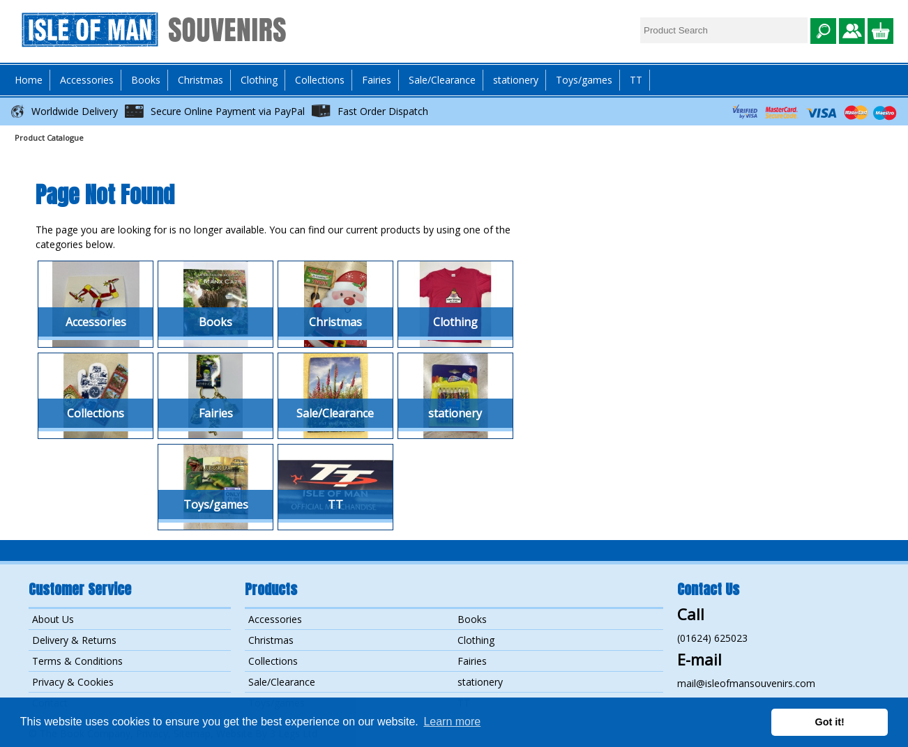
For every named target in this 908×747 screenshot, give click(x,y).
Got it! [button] (830, 721)
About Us (53, 619)
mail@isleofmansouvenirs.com (746, 683)
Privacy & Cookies (73, 681)
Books (472, 619)
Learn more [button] (452, 721)
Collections (273, 661)
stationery (515, 79)
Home (29, 79)
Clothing (475, 640)
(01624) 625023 (712, 638)
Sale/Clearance (442, 79)
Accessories (275, 619)
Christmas (200, 79)
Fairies (376, 79)
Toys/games (584, 79)
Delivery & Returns (74, 640)
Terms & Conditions (77, 661)
